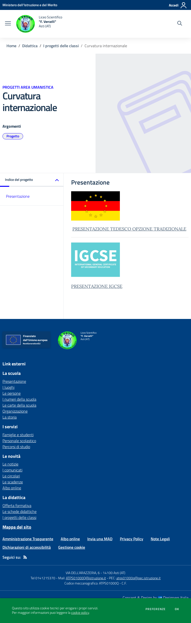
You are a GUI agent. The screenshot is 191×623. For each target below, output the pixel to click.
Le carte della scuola (19, 405)
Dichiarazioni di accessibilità (26, 547)
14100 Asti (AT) (114, 572)
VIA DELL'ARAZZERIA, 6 (83, 572)
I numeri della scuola (19, 399)
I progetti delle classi (61, 46)
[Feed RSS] (25, 557)
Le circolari (11, 476)
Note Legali (160, 539)
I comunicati (12, 470)
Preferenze (155, 609)
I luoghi (8, 387)
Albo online (11, 488)
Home (11, 46)
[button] (32, 180)
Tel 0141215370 (43, 578)
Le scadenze (12, 482)
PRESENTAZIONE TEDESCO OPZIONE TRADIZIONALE (129, 229)
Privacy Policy (131, 539)
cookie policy (80, 612)
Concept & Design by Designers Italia (156, 598)
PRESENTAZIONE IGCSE (96, 286)
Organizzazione (15, 411)
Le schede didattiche (19, 511)
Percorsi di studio (16, 447)
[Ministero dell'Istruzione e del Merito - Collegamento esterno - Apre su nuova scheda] (29, 4)
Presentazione (18, 196)
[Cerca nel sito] (180, 24)
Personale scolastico (19, 441)
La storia (9, 417)
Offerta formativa (16, 505)
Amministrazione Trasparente (27, 539)
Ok (177, 609)
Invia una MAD (99, 539)
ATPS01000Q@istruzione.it (86, 578)
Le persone (11, 393)
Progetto (12, 136)
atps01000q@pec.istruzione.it (138, 578)
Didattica (30, 46)
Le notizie (10, 464)
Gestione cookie (71, 547)
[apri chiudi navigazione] (8, 24)
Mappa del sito (16, 527)
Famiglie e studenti (18, 435)
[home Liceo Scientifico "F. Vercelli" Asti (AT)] (39, 24)
